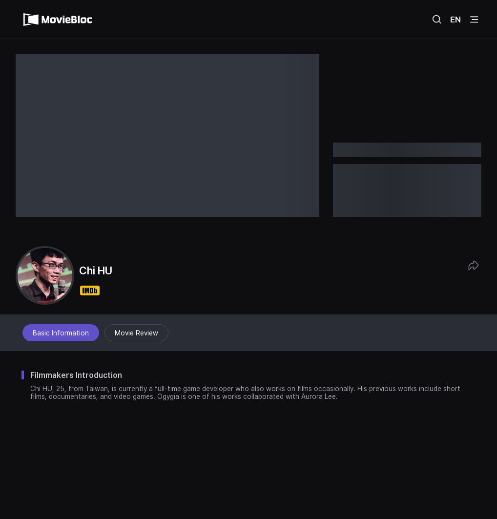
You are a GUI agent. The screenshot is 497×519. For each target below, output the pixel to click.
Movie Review (136, 333)
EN (455, 19)
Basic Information (61, 333)
